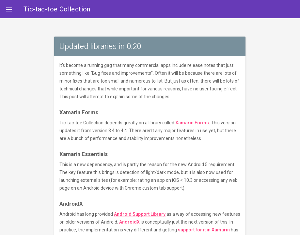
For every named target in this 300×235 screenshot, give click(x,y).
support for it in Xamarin (204, 229)
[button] (9, 9)
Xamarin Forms (192, 122)
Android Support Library (140, 214)
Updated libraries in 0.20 (100, 46)
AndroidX (129, 222)
